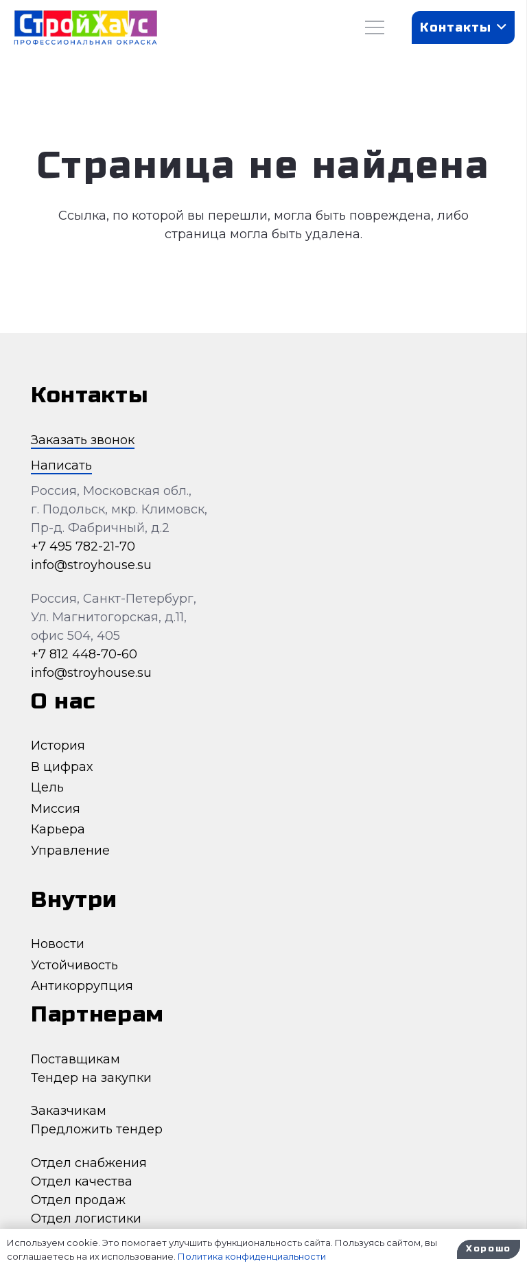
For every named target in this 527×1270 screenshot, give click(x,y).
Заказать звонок (82, 440)
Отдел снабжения (89, 1162)
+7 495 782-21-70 (83, 546)
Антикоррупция (82, 985)
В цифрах (62, 766)
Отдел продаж (78, 1200)
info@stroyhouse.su (91, 565)
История (58, 745)
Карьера (58, 829)
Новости (57, 943)
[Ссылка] (85, 28)
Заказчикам (68, 1110)
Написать (61, 465)
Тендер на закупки (91, 1077)
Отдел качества (81, 1181)
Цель (47, 787)
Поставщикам (75, 1059)
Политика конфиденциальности (252, 1256)
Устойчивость (74, 965)
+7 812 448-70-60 (84, 654)
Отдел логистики (86, 1218)
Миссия (55, 808)
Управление (70, 850)
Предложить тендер (97, 1129)
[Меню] (375, 27)
